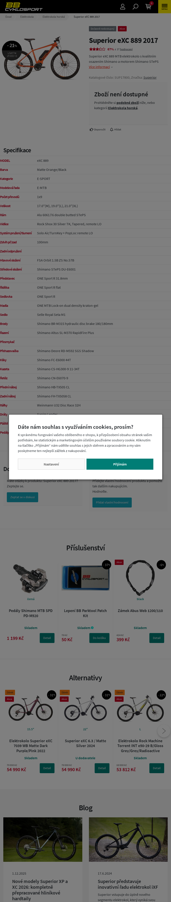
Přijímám (120, 464)
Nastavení (51, 464)
